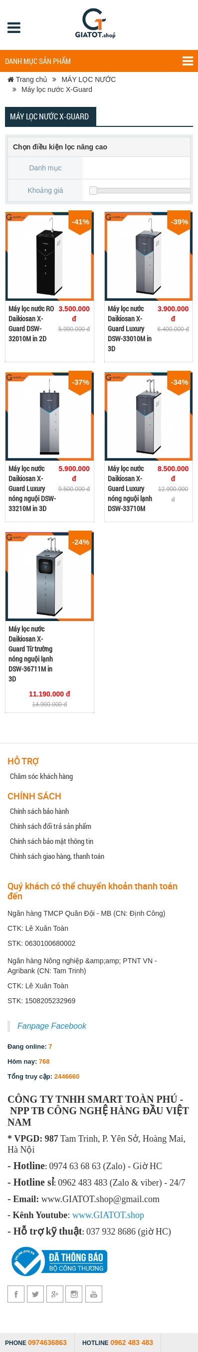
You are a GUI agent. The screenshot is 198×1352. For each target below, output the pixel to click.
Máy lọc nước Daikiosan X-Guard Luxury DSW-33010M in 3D (130, 328)
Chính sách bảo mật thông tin (51, 841)
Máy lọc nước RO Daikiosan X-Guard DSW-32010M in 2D (31, 323)
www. (82, 1215)
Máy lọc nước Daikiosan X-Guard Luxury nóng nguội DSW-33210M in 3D (32, 488)
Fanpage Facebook (51, 1026)
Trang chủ (27, 79)
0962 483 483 (131, 1343)
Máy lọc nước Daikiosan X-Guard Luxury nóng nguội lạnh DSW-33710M (130, 488)
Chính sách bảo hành (39, 811)
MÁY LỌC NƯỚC (88, 79)
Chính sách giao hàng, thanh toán (57, 856)
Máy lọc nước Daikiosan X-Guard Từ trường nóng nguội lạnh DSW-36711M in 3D (30, 653)
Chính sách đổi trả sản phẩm (50, 826)
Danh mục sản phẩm (99, 61)
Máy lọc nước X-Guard (56, 89)
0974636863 (47, 1343)
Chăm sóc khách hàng (41, 776)
